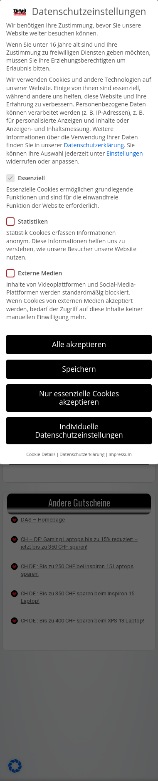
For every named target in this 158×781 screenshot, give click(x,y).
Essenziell (29, 178)
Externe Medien (37, 273)
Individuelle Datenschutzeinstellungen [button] (79, 430)
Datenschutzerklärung (94, 145)
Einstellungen (124, 153)
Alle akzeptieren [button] (79, 344)
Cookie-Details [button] (40, 454)
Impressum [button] (120, 454)
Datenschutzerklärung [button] (81, 454)
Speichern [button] (79, 369)
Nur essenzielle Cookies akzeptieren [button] (79, 397)
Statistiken (30, 221)
